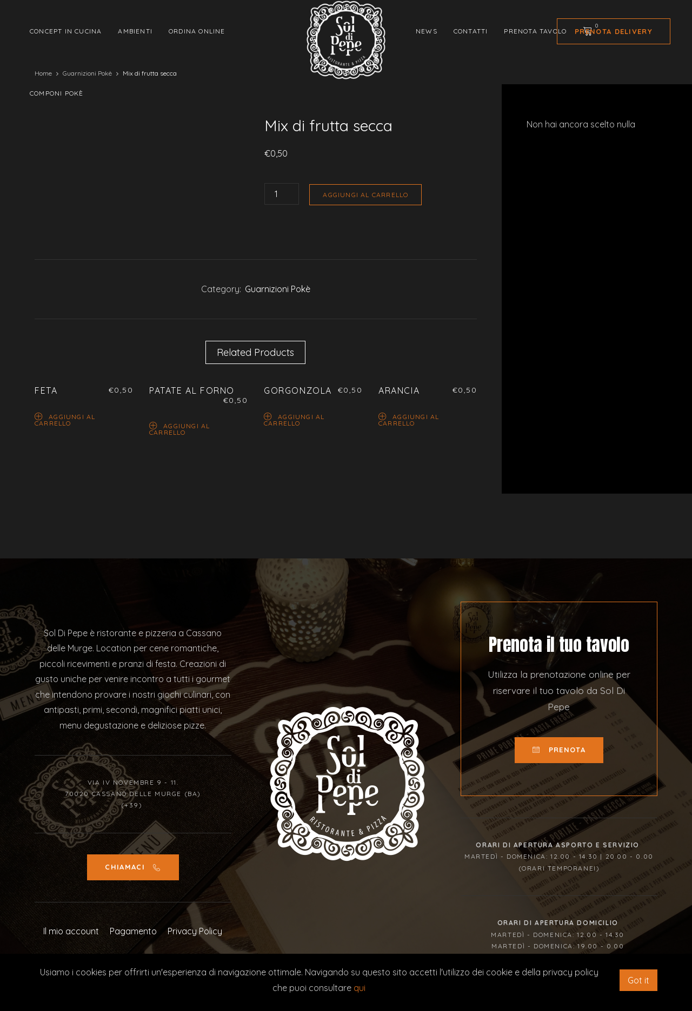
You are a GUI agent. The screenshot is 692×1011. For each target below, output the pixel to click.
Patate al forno (192, 390)
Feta (46, 390)
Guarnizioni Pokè (277, 289)
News (426, 31)
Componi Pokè (56, 93)
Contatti (471, 31)
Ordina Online (197, 31)
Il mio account (71, 931)
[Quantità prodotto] (281, 194)
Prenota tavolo (535, 31)
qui (359, 987)
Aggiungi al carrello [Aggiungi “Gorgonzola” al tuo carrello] (294, 419)
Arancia (399, 390)
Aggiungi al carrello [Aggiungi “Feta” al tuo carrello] (65, 419)
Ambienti (135, 31)
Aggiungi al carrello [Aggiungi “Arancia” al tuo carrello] (408, 419)
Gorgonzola (298, 390)
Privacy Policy (195, 931)
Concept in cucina (66, 31)
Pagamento (133, 931)
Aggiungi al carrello (365, 195)
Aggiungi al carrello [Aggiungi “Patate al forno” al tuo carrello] (179, 428)
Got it (638, 980)
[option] (83, 408)
